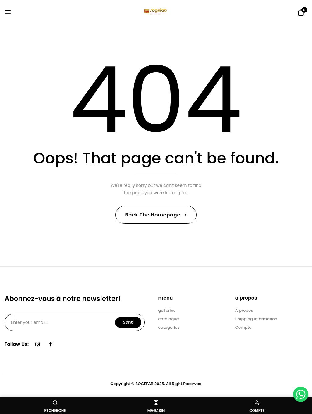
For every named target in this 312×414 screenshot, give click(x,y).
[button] (301, 12)
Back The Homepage (153, 214)
